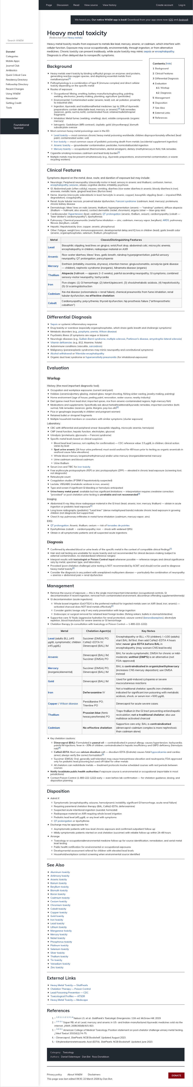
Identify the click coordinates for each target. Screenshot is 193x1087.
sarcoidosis (95, 346)
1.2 (64, 1017)
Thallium (53, 275)
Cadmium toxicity (60, 897)
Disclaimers (94, 1074)
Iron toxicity (60, 141)
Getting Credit (13, 102)
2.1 (61, 1021)
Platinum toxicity (59, 945)
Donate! (10, 51)
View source (91, 4)
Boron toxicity (57, 894)
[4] (59, 747)
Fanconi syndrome (126, 201)
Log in (182, 4)
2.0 (57, 1021)
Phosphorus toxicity (61, 941)
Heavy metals (75, 37)
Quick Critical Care (16, 74)
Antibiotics (11, 70)
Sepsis (54, 324)
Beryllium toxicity (59, 886)
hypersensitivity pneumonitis (101, 357)
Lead (51, 247)
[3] (139, 493)
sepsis (147, 51)
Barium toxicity (58, 883)
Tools (9, 107)
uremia (94, 331)
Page (49, 4)
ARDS (166, 220)
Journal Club (12, 65)
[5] (103, 754)
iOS (171, 19)
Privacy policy (54, 1074)
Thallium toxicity (59, 956)
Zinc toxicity (56, 967)
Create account (164, 4)
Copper (53, 703)
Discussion (62, 4)
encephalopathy (164, 51)
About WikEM (74, 1074)
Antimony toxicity (59, 875)
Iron (50, 284)
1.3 (68, 1017)
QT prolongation (112, 213)
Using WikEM (13, 93)
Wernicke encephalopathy (89, 353)
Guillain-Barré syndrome (92, 338)
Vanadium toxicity (60, 963)
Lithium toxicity (58, 927)
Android (183, 19)
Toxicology (68, 1052)
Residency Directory (16, 79)
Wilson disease (107, 331)
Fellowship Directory (17, 84)
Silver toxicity (57, 952)
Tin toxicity (56, 960)
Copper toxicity (58, 912)
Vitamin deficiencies (61, 342)
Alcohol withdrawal (61, 353)
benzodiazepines (153, 617)
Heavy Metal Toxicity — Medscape (69, 999)
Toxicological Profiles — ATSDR (67, 996)
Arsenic (53, 256)
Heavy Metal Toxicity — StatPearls (69, 985)
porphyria (83, 331)
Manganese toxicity (61, 930)
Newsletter (12, 98)
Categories (12, 56)
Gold (51, 681)
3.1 (61, 1029)
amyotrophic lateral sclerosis (165, 338)
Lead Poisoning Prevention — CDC (69, 992)
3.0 (57, 1029)
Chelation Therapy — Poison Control (70, 988)
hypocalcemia (158, 751)
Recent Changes (15, 88)
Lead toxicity (61, 135)
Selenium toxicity (59, 949)
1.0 (57, 1017)
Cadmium (54, 293)
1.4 (71, 1017)
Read (76, 4)
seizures (73, 184)
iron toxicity (84, 466)
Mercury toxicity (62, 148)
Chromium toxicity (60, 905)
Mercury (53, 266)
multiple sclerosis (116, 338)
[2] (119, 108)
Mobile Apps (12, 60)
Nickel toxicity (57, 938)
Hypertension (75, 213)
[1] (70, 78)
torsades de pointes (118, 525)
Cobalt (52, 303)
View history (109, 4)
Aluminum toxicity (60, 872)
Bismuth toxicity (59, 890)
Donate (176, 1075)
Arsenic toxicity (62, 145)
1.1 (61, 1017)
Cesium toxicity (58, 901)
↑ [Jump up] (55, 1037)
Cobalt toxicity (58, 908)
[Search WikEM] (19, 40)
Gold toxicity (57, 916)
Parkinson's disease (137, 338)
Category (55, 1052)
